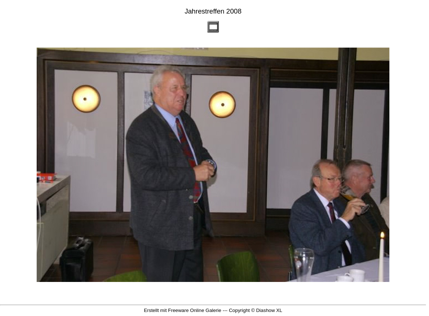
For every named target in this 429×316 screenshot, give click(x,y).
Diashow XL (269, 310)
